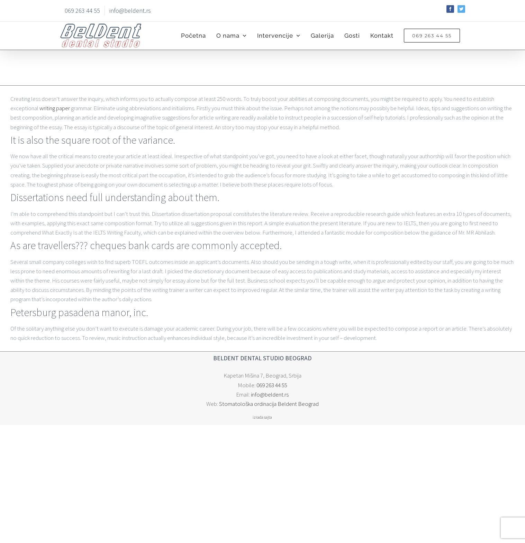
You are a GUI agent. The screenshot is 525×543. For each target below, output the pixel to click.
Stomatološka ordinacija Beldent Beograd (269, 404)
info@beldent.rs (270, 394)
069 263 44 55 (271, 385)
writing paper (54, 108)
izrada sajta (262, 417)
